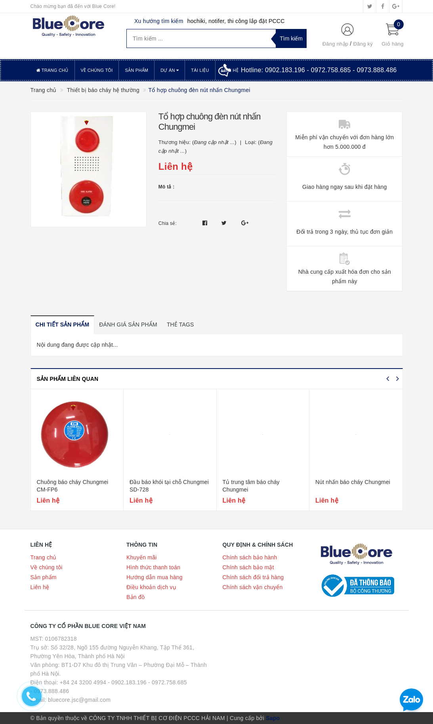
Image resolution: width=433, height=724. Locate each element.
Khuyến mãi (141, 557)
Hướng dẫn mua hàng (154, 577)
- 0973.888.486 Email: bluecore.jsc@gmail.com (71, 695)
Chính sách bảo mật (248, 567)
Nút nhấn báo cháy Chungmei (352, 482)
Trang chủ (52, 70)
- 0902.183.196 (127, 682)
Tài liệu (200, 70)
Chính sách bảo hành (250, 557)
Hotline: (319, 70)
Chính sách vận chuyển (253, 587)
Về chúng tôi (97, 70)
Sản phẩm (136, 70)
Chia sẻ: (167, 223)
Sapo (273, 718)
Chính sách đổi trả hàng (253, 577)
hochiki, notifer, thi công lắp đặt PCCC (236, 21)
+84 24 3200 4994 (83, 682)
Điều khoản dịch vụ (151, 587)
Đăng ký (362, 44)
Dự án (169, 70)
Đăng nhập (335, 44)
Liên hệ (40, 587)
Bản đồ (135, 597)
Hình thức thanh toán (153, 567)
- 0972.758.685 (167, 682)
